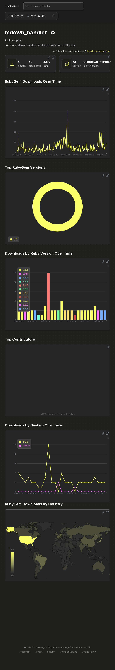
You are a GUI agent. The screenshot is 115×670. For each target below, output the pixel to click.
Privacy (38, 651)
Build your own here (98, 51)
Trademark (24, 651)
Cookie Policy (89, 651)
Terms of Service (68, 651)
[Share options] (48, 57)
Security (51, 651)
